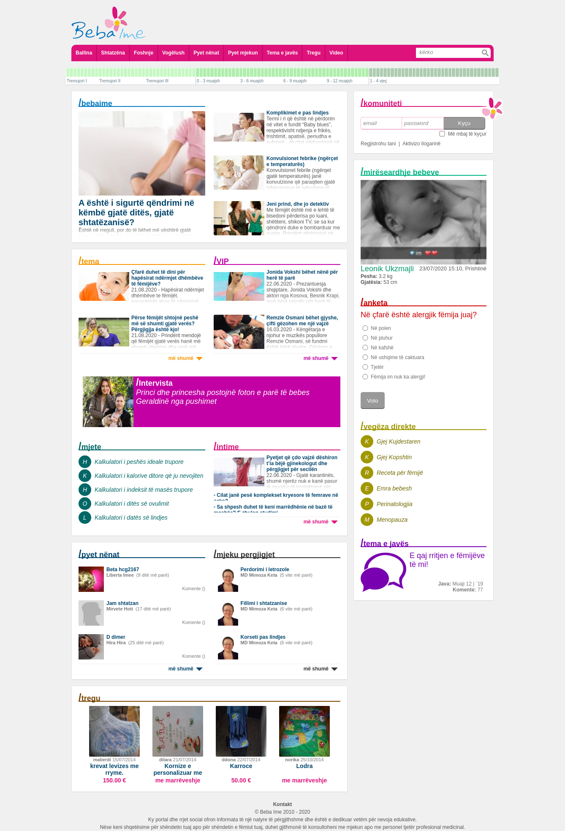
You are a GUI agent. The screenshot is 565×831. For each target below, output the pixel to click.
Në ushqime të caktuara (397, 357)
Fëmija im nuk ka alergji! (398, 377)
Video (336, 53)
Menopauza (392, 519)
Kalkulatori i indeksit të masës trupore (144, 489)
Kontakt (282, 804)
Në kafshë (382, 348)
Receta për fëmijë (400, 472)
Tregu (314, 53)
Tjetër (377, 367)
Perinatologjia (395, 504)
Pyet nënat (206, 53)
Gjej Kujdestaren (399, 441)
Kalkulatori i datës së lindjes (131, 517)
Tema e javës (282, 53)
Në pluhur (382, 338)
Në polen (381, 328)
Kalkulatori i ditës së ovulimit (132, 503)
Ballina (84, 53)
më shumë (185, 358)
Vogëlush (173, 53)
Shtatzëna (113, 53)
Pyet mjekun (243, 53)
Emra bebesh (394, 488)
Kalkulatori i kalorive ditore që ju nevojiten (149, 475)
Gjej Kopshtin (394, 457)
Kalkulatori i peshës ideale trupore (139, 461)
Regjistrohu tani (378, 144)
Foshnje (143, 53)
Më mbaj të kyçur (467, 134)
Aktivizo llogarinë (421, 144)
